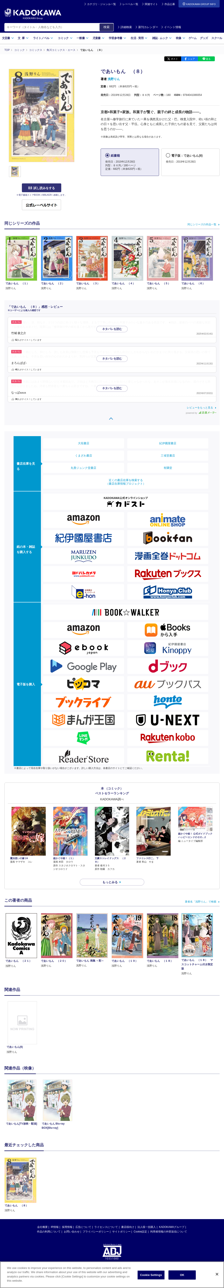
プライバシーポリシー (96, 1227)
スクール (216, 38)
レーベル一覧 (130, 4)
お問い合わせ (72, 1227)
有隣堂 (168, 467)
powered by (201, 413)
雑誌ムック (162, 38)
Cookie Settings (151, 1276)
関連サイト (151, 4)
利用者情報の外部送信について (168, 1227)
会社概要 (42, 1223)
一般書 (83, 38)
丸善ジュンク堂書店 (83, 467)
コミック (65, 38)
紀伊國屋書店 (167, 443)
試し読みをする (41, 188)
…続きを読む (117, 326)
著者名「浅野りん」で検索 (200, 897)
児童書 (99, 38)
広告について (83, 1223)
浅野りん (114, 79)
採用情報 (67, 1223)
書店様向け (127, 1223)
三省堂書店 (168, 455)
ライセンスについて (106, 1223)
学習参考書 (117, 38)
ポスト (174, 58)
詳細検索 (124, 27)
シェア (191, 58)
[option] (22, 1023)
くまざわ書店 (83, 455)
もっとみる (110, 878)
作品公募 (169, 4)
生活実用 (139, 38)
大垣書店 (83, 443)
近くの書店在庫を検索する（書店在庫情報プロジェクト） (126, 481)
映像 (180, 38)
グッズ (204, 38)
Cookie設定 (140, 1227)
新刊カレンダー (146, 27)
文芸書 (8, 38)
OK (182, 1276)
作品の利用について (49, 1227)
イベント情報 (171, 27)
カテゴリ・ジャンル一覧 (101, 4)
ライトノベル (43, 38)
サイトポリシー (121, 1227)
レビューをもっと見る (200, 407)
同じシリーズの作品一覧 (201, 224)
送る (208, 58)
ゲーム (193, 38)
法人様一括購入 (146, 1223)
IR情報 (55, 1223)
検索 (106, 27)
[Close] (217, 1275)
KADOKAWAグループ (171, 1223)
